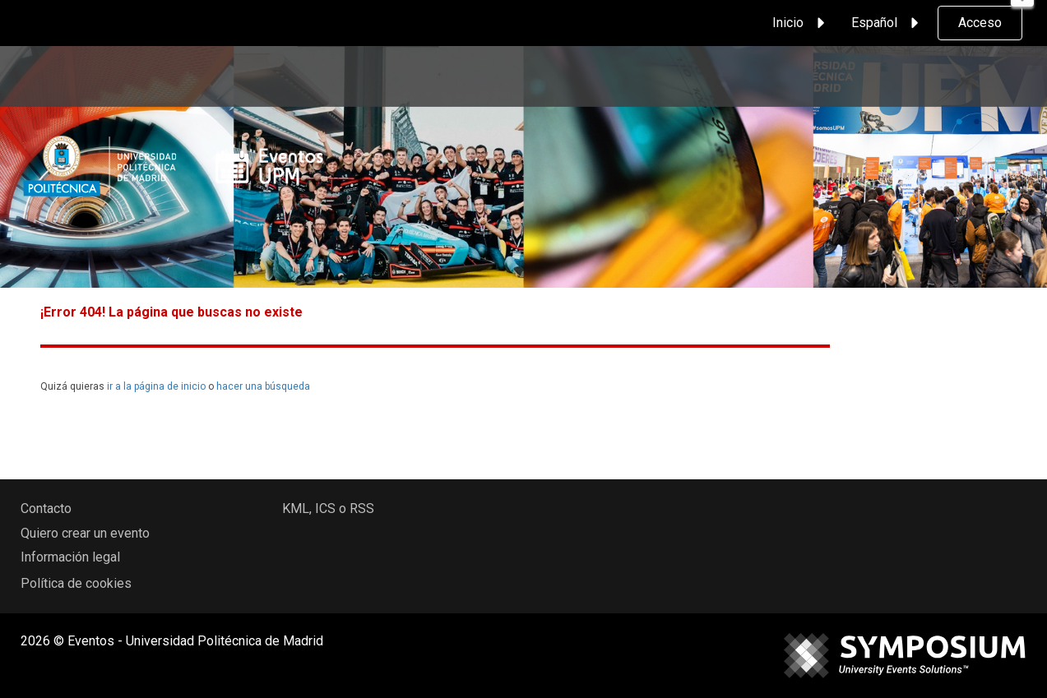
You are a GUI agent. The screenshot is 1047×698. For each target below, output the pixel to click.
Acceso (980, 22)
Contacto (46, 508)
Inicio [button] (801, 23)
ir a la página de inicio (156, 386)
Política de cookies (76, 583)
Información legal (70, 557)
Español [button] (887, 23)
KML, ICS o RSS (328, 508)
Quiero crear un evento (85, 533)
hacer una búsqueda (263, 386)
